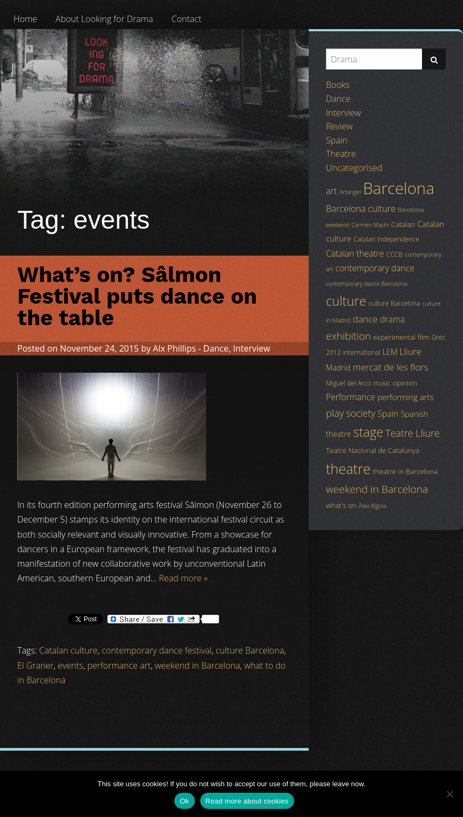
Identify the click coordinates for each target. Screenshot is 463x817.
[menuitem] (25, 19)
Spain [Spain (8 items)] (388, 414)
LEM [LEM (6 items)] (390, 352)
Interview (251, 348)
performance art (119, 665)
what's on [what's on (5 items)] (341, 505)
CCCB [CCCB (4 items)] (394, 254)
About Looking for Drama (104, 19)
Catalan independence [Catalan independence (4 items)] (386, 239)
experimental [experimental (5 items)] (394, 337)
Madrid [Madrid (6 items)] (338, 367)
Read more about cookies (247, 801)
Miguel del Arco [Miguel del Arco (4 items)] (348, 383)
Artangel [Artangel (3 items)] (350, 192)
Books (338, 85)
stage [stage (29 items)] (368, 432)
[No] (449, 793)
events (70, 665)
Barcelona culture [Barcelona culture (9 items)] (361, 209)
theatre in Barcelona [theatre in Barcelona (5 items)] (405, 471)
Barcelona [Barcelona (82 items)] (398, 188)
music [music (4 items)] (382, 383)
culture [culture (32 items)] (346, 301)
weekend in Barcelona (197, 665)
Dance (216, 348)
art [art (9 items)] (331, 191)
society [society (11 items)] (361, 413)
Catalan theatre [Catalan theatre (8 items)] (355, 253)
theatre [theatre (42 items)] (348, 468)
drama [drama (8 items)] (392, 319)
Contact (187, 19)
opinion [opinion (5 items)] (405, 383)
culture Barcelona (250, 650)
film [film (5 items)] (424, 337)
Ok (184, 801)
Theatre (341, 154)
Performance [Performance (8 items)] (350, 397)
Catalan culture (68, 650)
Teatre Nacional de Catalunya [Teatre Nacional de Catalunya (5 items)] (372, 450)
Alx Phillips (174, 348)
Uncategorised (354, 168)
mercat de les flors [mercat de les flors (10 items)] (390, 367)
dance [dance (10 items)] (365, 319)
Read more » (183, 578)
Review (339, 126)
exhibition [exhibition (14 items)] (348, 336)
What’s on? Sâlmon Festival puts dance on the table (137, 296)
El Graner (35, 665)
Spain (337, 140)
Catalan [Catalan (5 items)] (403, 224)
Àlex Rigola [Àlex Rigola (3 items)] (372, 506)
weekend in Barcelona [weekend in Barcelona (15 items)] (377, 489)
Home (25, 19)
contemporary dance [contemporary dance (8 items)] (375, 268)
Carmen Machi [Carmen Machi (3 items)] (370, 225)
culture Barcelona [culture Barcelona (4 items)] (394, 303)
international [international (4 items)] (361, 352)
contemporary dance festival (157, 650)
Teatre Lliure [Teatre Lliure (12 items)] (412, 433)
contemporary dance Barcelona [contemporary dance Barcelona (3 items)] (366, 283)
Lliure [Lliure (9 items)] (410, 352)
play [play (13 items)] (335, 413)
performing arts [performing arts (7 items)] (405, 397)
